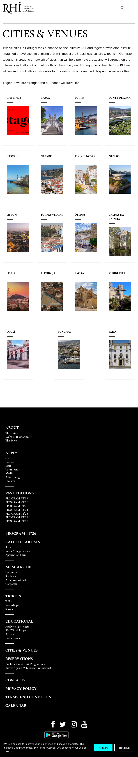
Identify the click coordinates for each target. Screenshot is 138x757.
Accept (103, 747)
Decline (124, 747)
